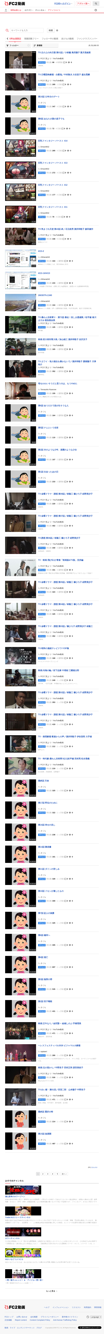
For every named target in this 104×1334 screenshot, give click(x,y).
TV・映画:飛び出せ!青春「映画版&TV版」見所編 (60, 560)
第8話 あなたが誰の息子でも (51, 119)
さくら (43, 103)
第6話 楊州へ (44, 935)
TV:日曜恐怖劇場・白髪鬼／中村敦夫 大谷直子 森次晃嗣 (64, 75)
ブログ (39, 1328)
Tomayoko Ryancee (48, 389)
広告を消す (94, 1167)
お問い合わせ (21, 1317)
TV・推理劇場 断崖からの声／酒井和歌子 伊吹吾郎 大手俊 (65, 737)
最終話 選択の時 (45, 1112)
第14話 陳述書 (44, 847)
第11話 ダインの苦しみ (48, 869)
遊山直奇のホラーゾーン (15, 1196)
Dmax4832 (45, 147)
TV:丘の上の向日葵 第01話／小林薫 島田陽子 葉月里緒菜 (64, 52)
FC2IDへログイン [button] (63, 3)
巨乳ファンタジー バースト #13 (52, 163)
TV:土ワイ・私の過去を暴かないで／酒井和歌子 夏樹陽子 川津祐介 (67, 363)
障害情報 (97, 1307)
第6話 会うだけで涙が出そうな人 (53, 406)
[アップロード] (6, 10)
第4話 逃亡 (43, 957)
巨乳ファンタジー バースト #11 (52, 207)
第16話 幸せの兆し (46, 825)
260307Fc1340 (45, 295)
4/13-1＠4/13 (44, 273)
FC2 (11, 3)
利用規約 (87, 1307)
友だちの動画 (67, 39)
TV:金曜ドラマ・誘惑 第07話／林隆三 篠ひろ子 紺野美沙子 (65, 516)
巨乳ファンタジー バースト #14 (52, 141)
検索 (51, 30)
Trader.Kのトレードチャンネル (17, 1217)
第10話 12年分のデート (49, 97)
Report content (21, 1320)
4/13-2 (41, 251)
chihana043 (45, 257)
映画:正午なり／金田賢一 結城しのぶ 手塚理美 (59, 1023)
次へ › (64, 1174)
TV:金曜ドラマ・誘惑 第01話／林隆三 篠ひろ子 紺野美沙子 (65, 714)
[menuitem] (96, 3)
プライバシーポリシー (50, 1317)
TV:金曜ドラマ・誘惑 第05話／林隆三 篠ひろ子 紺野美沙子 (65, 582)
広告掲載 (8, 1320)
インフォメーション (61, 1307)
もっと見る (52, 1291)
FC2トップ (9, 1317)
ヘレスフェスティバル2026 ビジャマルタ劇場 (59, 1045)
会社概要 (34, 1317)
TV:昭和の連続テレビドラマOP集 (53, 648)
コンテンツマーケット (26, 1328)
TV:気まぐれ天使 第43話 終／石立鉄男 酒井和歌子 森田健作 (65, 229)
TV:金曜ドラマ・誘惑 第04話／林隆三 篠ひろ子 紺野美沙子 (65, 604)
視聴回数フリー (31, 39)
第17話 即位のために (47, 803)
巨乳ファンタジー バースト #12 (52, 185)
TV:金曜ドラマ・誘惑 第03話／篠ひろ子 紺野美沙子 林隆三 (65, 626)
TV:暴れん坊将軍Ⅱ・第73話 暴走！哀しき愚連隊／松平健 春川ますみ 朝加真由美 (67, 318)
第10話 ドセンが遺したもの (51, 891)
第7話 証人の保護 (46, 913)
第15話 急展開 (44, 1134)
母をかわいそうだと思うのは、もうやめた (57, 383)
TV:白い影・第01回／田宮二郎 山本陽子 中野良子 (61, 1090)
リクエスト (76, 1307)
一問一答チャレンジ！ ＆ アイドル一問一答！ (24, 1280)
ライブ (12, 1328)
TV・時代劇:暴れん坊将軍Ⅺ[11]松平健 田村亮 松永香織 (63, 759)
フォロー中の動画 (50, 39)
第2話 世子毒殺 (45, 1001)
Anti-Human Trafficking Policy (65, 1320)
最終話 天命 (43, 781)
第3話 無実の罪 (45, 979)
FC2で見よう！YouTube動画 (52, 58)
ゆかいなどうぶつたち (14, 1259)
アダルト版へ (83, 3)
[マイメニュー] (96, 10)
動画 (6, 1328)
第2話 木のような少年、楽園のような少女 (57, 450)
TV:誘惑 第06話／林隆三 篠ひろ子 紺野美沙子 (59, 538)
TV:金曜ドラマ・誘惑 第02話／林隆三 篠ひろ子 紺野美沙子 (65, 692)
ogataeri (44, 1051)
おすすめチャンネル (14, 1181)
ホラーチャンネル (12, 1238)
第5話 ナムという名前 (48, 428)
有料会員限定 (15, 39)
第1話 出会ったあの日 (48, 472)
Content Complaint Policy (40, 1320)
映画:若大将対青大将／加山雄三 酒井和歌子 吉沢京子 (62, 339)
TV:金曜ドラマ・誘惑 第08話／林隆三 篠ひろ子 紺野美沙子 (65, 494)
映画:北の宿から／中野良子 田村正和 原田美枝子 (60, 1068)
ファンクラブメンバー (87, 39)
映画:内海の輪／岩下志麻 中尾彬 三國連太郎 (58, 670)
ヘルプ (46, 1307)
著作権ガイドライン (70, 1317)
